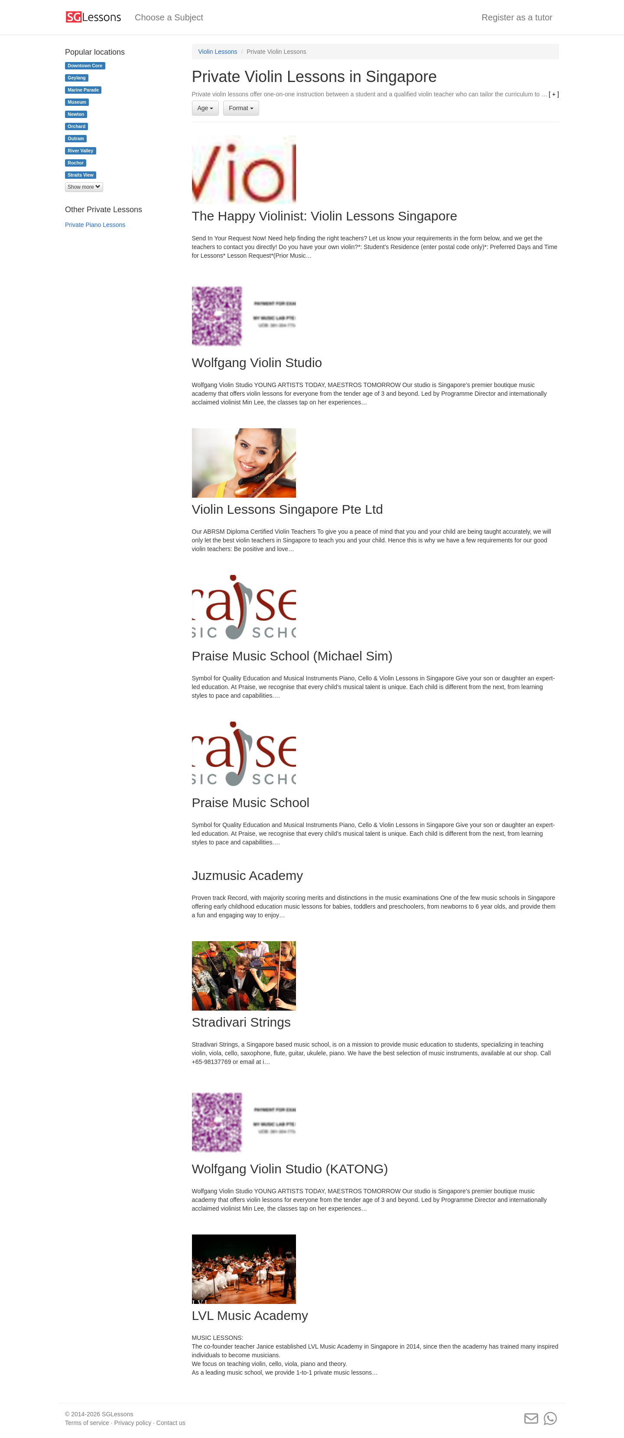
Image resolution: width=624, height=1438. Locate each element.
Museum (77, 102)
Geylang (76, 77)
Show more (84, 187)
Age (206, 108)
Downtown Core (85, 65)
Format (241, 108)
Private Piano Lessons (95, 224)
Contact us (170, 1422)
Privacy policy (133, 1422)
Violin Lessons (217, 51)
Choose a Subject (169, 17)
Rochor (76, 162)
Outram (76, 138)
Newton (76, 114)
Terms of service (87, 1422)
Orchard (76, 126)
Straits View (80, 174)
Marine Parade (83, 89)
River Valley (80, 150)
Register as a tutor (517, 17)
